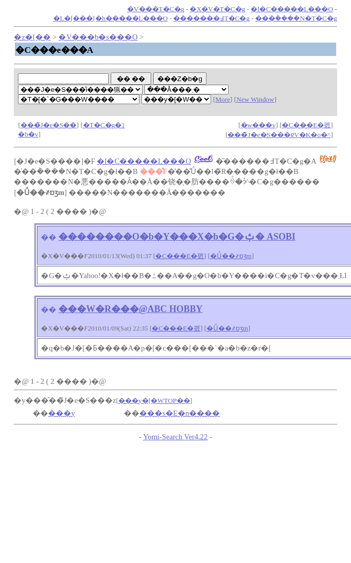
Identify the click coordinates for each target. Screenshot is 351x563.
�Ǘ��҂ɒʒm (231, 256)
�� (48, 237)
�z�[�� (32, 37)
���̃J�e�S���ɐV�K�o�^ (279, 135)
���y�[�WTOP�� (154, 400)
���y (61, 413)
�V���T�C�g (155, 9)
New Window (255, 99)
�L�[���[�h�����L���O (110, 18)
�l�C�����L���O (292, 9)
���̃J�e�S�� (48, 125)
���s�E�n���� (179, 413)
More (222, 99)
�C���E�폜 (306, 125)
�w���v (258, 125)
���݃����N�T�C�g (296, 18)
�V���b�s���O (97, 37)
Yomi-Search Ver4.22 (175, 437)
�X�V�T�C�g (217, 9)
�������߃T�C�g (211, 18)
